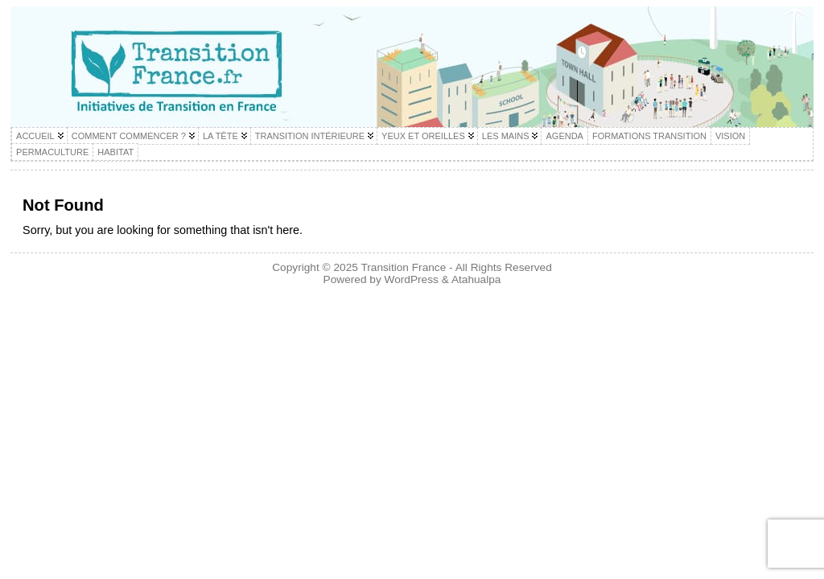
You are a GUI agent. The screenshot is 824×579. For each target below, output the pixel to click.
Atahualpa (476, 279)
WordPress (412, 279)
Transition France (403, 267)
